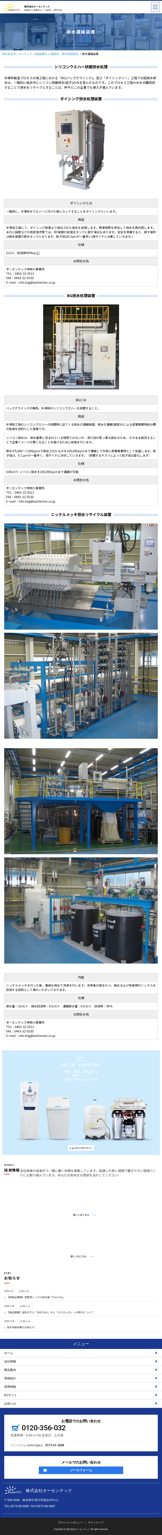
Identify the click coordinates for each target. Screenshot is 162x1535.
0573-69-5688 (54, 1445)
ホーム (80, 1353)
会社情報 (80, 1361)
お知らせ (80, 1403)
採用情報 (80, 1387)
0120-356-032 (44, 1428)
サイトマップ (95, 1522)
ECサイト (80, 1395)
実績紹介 (80, 1378)
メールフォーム (67, 1470)
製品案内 (80, 1370)
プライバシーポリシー (70, 1522)
